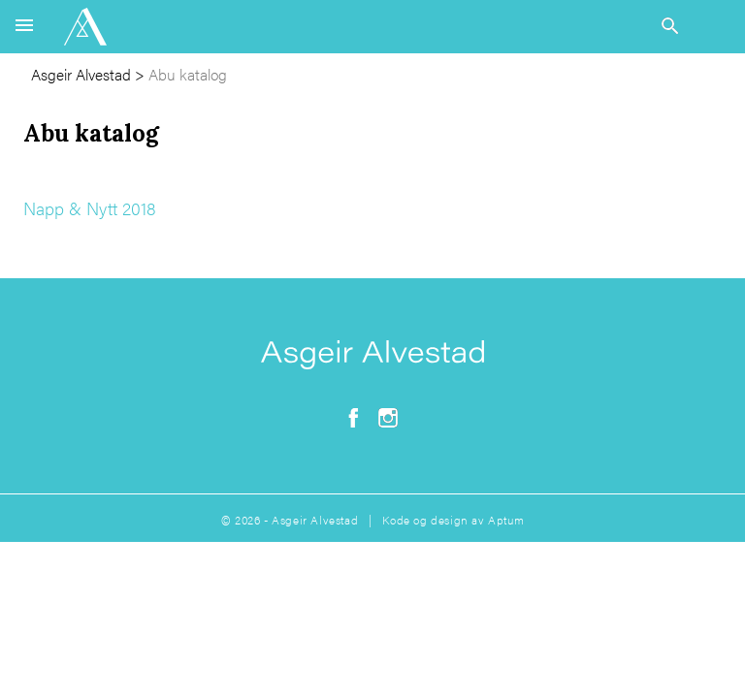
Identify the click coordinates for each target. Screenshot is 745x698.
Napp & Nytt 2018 (89, 208)
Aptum (506, 519)
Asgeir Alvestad (81, 74)
